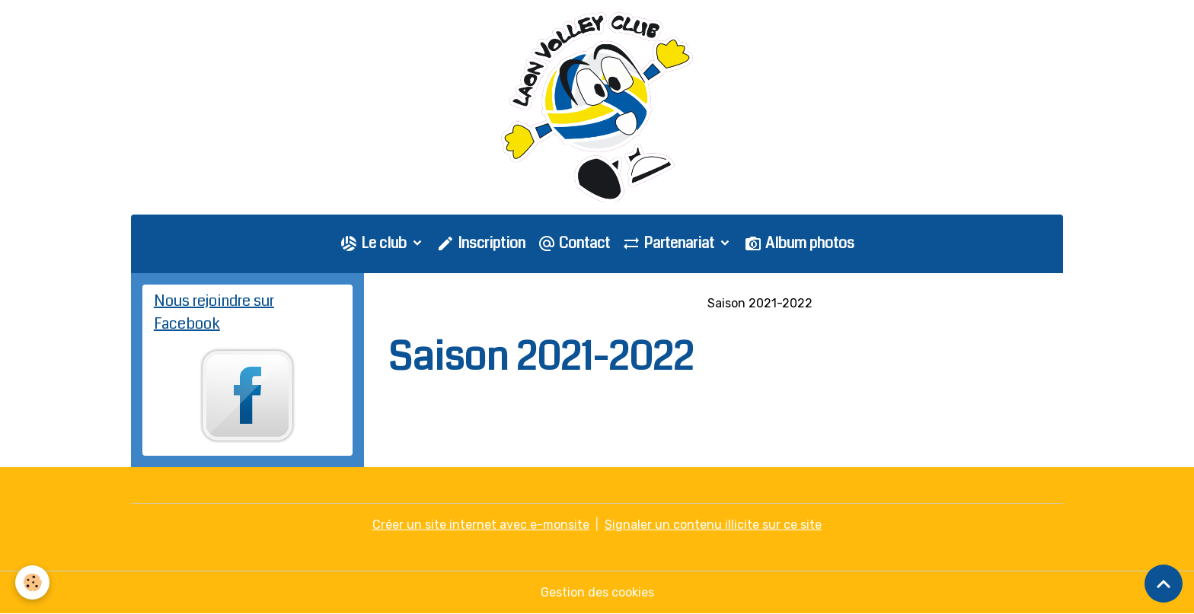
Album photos (799, 243)
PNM (676, 303)
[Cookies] (32, 582)
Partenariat (669, 243)
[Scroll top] (1164, 584)
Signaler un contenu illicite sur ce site (713, 524)
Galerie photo (487, 303)
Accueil (409, 303)
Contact (574, 243)
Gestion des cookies (597, 592)
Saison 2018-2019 (594, 303)
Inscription (480, 243)
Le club (375, 243)
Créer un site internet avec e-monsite (480, 524)
